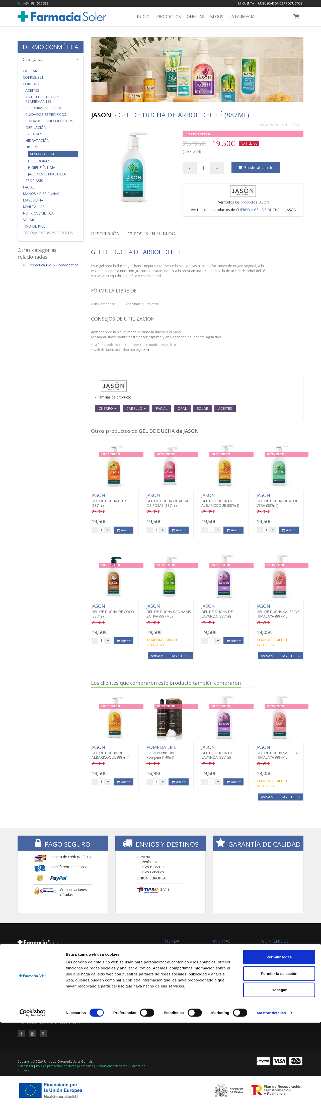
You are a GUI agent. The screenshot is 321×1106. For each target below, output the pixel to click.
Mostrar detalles (271, 1096)
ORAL (182, 408)
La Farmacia (242, 16)
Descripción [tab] (105, 234)
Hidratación (37, 140)
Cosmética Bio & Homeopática (53, 265)
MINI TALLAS (34, 207)
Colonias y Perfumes (45, 108)
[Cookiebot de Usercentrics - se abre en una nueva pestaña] (32, 1096)
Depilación (35, 127)
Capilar (30, 71)
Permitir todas (279, 1040)
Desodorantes (42, 161)
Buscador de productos (280, 3)
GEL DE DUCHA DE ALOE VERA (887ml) (280, 500)
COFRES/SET (33, 77)
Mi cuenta (246, 3)
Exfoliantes (36, 134)
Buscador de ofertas (230, 953)
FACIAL (162, 408)
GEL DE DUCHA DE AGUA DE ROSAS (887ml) (169, 500)
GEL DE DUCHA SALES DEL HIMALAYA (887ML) (280, 611)
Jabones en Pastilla (47, 174)
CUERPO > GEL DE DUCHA (258, 209)
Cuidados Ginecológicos (49, 121)
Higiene (32, 147)
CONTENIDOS (275, 941)
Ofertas (195, 16)
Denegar (279, 1073)
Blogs (216, 16)
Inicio (143, 16)
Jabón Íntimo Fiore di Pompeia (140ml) (169, 752)
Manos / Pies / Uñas (41, 193)
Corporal (32, 84)
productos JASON (255, 202)
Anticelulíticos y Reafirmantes (42, 99)
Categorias (50, 59)
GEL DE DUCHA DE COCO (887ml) (115, 611)
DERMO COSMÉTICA (50, 47)
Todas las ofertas (227, 948)
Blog (265, 948)
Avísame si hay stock (170, 655)
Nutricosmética (38, 213)
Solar (28, 220)
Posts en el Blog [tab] (151, 234)
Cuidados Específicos (45, 114)
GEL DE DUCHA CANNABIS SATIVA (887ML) (169, 611)
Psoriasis (34, 180)
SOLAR (202, 408)
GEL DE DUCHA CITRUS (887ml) (115, 500)
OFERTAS (221, 941)
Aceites (32, 90)
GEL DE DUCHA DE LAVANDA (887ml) (224, 611)
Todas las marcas (178, 948)
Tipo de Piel (34, 226)
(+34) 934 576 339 (35, 3)
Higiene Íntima (41, 167)
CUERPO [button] (107, 408)
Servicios (269, 953)
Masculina (33, 200)
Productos (168, 16)
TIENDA (171, 941)
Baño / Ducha (41, 154)
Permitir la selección (279, 1057)
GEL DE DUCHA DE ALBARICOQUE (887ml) (224, 500)
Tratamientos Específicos (48, 233)
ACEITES (225, 408)
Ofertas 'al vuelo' (226, 958)
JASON (144, 350)
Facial (29, 187)
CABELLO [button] (136, 408)
